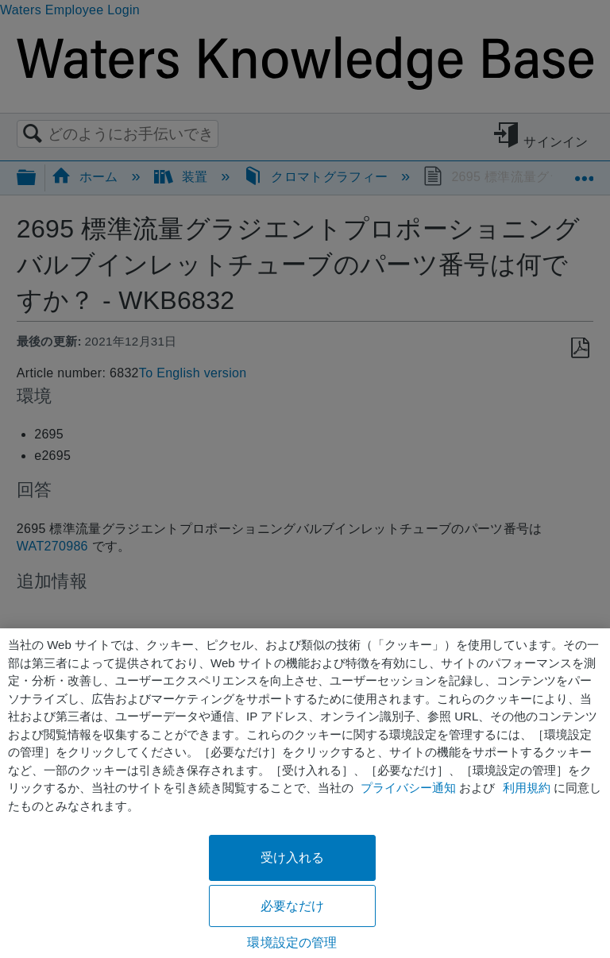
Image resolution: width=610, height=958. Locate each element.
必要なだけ (293, 906)
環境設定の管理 (292, 942)
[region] (305, 793)
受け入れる (293, 857)
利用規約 (526, 787)
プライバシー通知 (408, 787)
